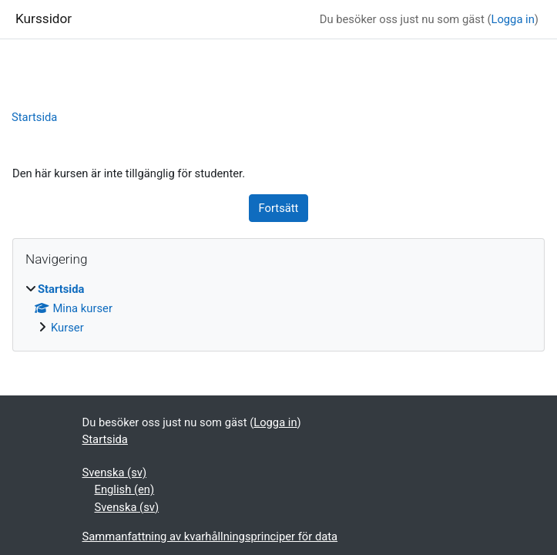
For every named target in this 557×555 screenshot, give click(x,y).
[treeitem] (278, 309)
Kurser (67, 328)
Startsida (34, 117)
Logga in (512, 19)
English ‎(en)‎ (125, 489)
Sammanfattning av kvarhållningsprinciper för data (210, 536)
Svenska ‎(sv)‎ (114, 472)
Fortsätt (279, 208)
